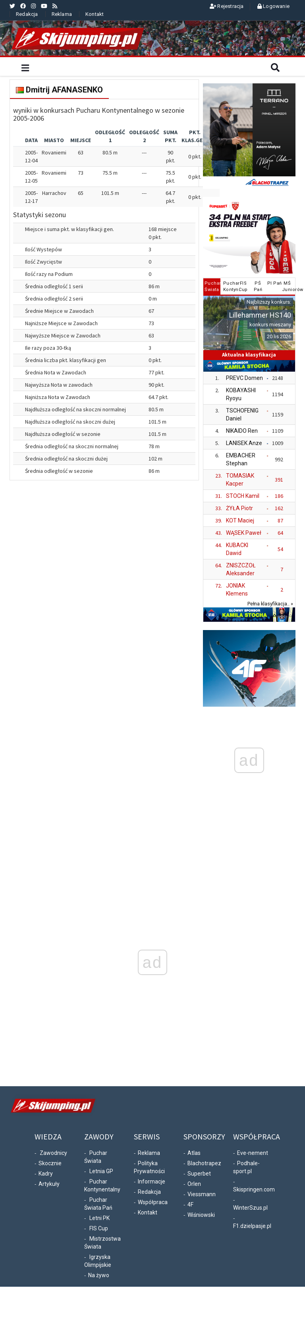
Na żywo (98, 1275)
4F (190, 1204)
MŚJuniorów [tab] (288, 286)
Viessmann (201, 1194)
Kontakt (94, 14)
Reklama (62, 14)
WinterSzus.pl (250, 1208)
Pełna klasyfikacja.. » (270, 604)
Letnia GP (101, 1171)
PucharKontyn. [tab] (229, 286)
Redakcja (27, 14)
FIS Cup (98, 1228)
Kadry (46, 1173)
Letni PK (99, 1218)
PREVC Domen (244, 378)
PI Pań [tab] (273, 283)
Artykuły (49, 1184)
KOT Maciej (240, 520)
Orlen (194, 1184)
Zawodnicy (53, 1153)
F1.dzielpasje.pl (252, 1226)
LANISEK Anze (244, 443)
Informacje (151, 1181)
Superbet (199, 1173)
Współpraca (153, 1202)
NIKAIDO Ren (242, 431)
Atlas (194, 1153)
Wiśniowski (201, 1215)
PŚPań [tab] (258, 286)
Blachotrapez (204, 1163)
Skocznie (50, 1163)
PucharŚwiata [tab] (213, 286)
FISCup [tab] (243, 286)
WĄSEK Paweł (243, 533)
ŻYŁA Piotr (239, 508)
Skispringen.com (254, 1189)
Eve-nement (252, 1153)
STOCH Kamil (242, 496)
